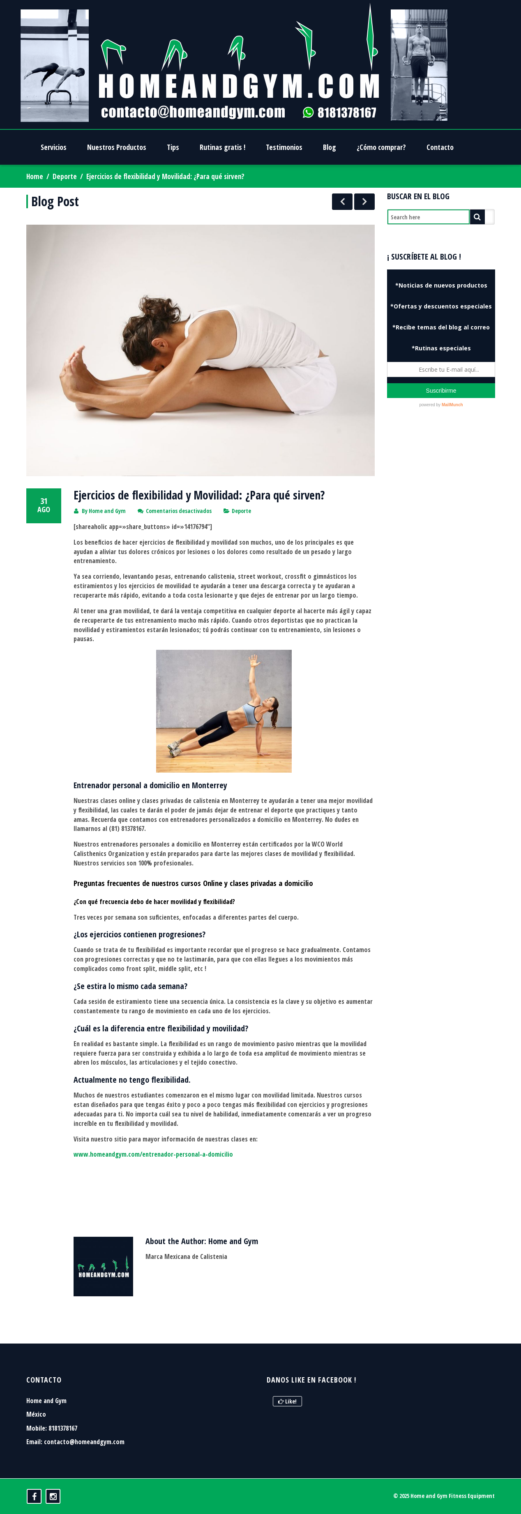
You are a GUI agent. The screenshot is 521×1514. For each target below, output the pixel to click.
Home (34, 176)
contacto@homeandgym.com (84, 1441)
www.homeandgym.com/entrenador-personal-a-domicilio (153, 1154)
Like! (287, 1401)
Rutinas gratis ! (222, 147)
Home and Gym (107, 511)
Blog (329, 147)
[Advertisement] (441, 562)
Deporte (65, 176)
